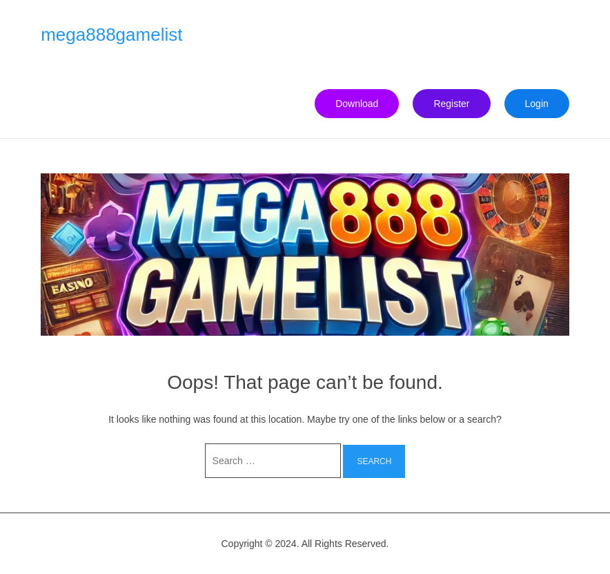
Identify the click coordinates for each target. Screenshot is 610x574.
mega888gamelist (111, 34)
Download (356, 103)
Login (537, 103)
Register (451, 103)
